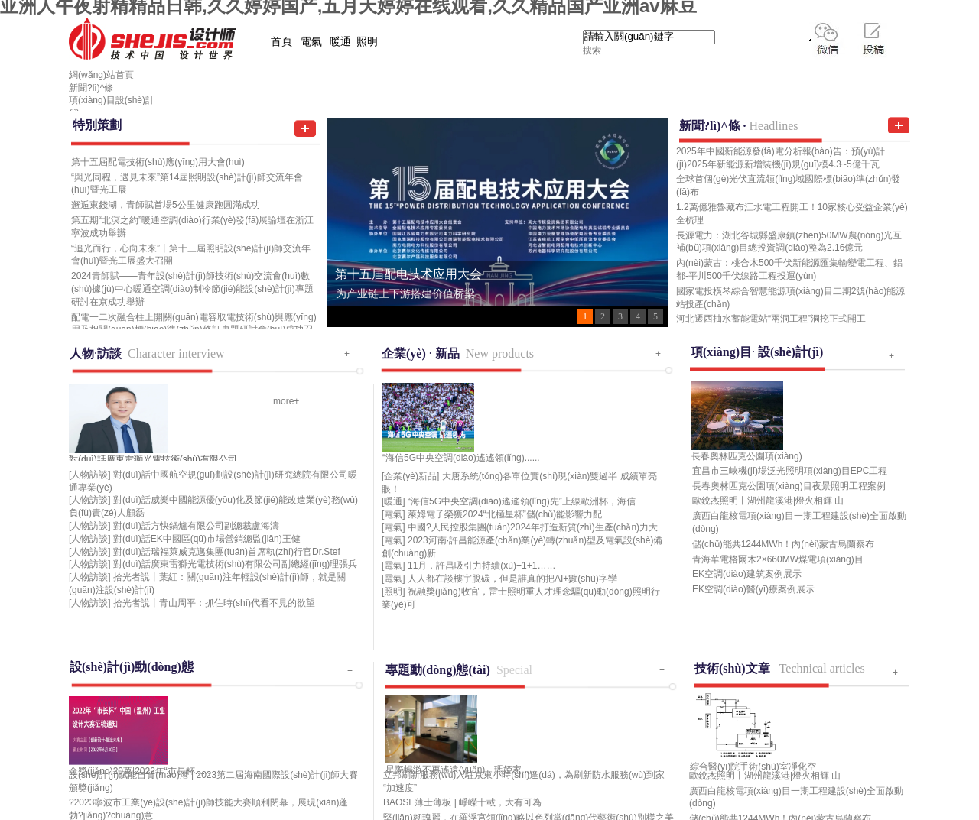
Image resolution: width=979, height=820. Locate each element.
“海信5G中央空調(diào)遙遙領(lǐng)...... (461, 457)
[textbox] (649, 37)
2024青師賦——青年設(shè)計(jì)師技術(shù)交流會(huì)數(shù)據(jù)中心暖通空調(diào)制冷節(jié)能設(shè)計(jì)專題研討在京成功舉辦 (192, 289)
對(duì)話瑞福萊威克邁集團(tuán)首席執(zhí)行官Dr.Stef (226, 551)
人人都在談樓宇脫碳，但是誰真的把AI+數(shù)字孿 (512, 578)
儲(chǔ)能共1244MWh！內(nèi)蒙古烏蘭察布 (783, 544)
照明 (367, 41)
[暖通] (393, 501)
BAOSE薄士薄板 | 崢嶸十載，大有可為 (462, 802)
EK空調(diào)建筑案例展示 (747, 574)
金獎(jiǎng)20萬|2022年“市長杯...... (139, 771)
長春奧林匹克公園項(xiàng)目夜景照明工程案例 (789, 486)
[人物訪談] (90, 474)
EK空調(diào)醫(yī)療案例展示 (753, 589)
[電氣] (393, 514)
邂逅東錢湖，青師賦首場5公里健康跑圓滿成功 (165, 204)
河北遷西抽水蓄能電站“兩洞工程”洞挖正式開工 (771, 318)
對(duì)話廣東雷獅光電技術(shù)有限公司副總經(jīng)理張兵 (235, 564)
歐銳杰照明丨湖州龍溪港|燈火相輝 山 (768, 500)
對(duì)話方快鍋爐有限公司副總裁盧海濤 (196, 525)
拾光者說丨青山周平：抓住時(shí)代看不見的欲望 (214, 603)
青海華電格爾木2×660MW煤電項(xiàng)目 (778, 559)
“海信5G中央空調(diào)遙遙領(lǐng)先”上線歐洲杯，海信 (522, 501)
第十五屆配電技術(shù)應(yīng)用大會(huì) (158, 162)
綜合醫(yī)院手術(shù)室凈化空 (753, 766)
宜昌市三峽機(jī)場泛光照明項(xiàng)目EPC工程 (789, 470)
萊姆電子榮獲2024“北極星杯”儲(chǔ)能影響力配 (505, 514)
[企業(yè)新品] (410, 476)
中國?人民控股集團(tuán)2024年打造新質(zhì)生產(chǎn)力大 (533, 527)
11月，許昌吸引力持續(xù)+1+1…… (481, 565)
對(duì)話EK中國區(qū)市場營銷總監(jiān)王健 (207, 538)
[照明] (393, 591)
